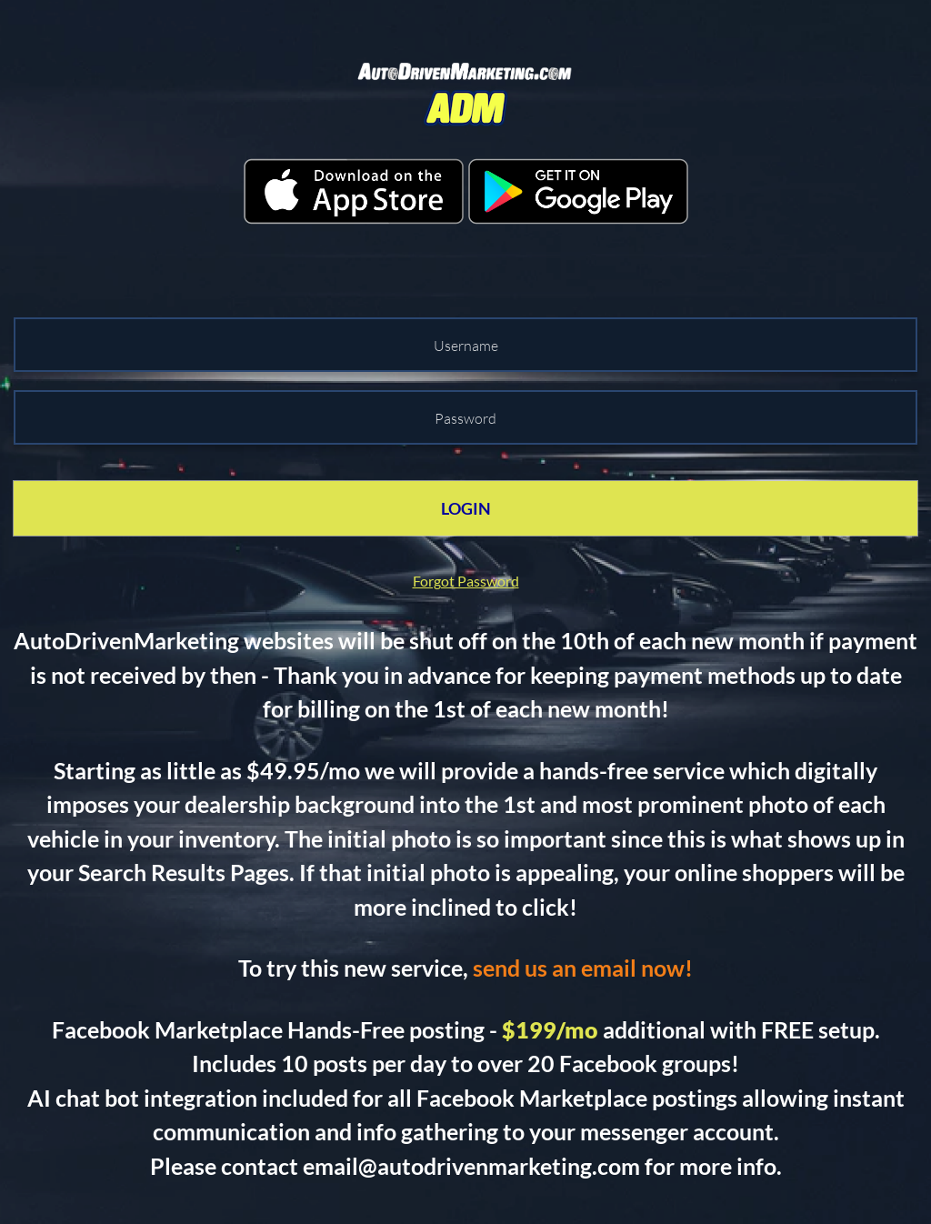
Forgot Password (466, 580)
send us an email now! (583, 967)
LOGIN (466, 508)
